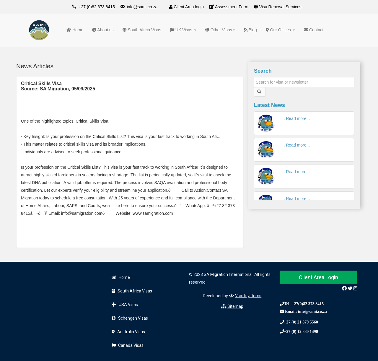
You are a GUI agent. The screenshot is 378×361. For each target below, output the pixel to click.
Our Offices (280, 29)
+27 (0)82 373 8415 (97, 6)
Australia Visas (128, 331)
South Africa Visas (142, 29)
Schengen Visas (130, 318)
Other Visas (220, 29)
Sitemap (235, 306)
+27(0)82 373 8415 (308, 304)
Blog (250, 29)
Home (74, 29)
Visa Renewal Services (278, 6)
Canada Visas (128, 345)
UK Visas (183, 29)
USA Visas (125, 304)
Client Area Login (318, 277)
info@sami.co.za (142, 6)
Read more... (298, 118)
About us (102, 29)
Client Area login (186, 6)
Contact (313, 29)
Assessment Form (228, 6)
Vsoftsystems (248, 295)
